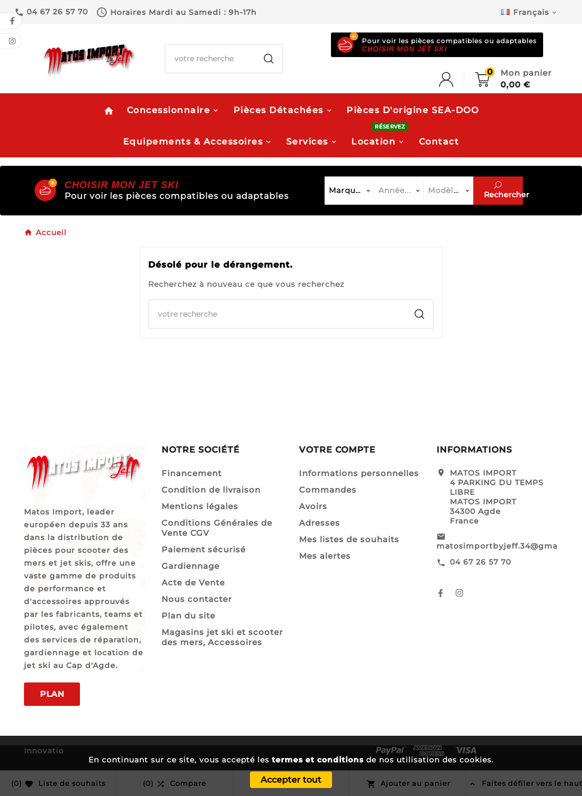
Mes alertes (325, 556)
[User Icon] (457, 79)
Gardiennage (190, 566)
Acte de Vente (193, 582)
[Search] (268, 58)
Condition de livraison (211, 490)
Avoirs (313, 506)
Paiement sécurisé (203, 549)
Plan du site (188, 615)
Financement (191, 473)
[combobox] (349, 190)
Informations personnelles (359, 473)
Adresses (319, 523)
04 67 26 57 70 (480, 562)
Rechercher (503, 190)
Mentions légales (199, 506)
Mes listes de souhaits (349, 539)
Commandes (328, 490)
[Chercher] (210, 59)
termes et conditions (317, 760)
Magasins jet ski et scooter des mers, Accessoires (222, 637)
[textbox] (349, 190)
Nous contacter (196, 599)
